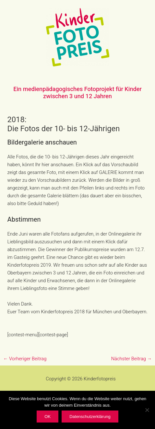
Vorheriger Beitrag (24, 358)
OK (47, 416)
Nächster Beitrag (131, 358)
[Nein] (147, 410)
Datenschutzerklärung (89, 416)
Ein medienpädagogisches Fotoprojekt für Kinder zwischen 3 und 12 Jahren (77, 93)
